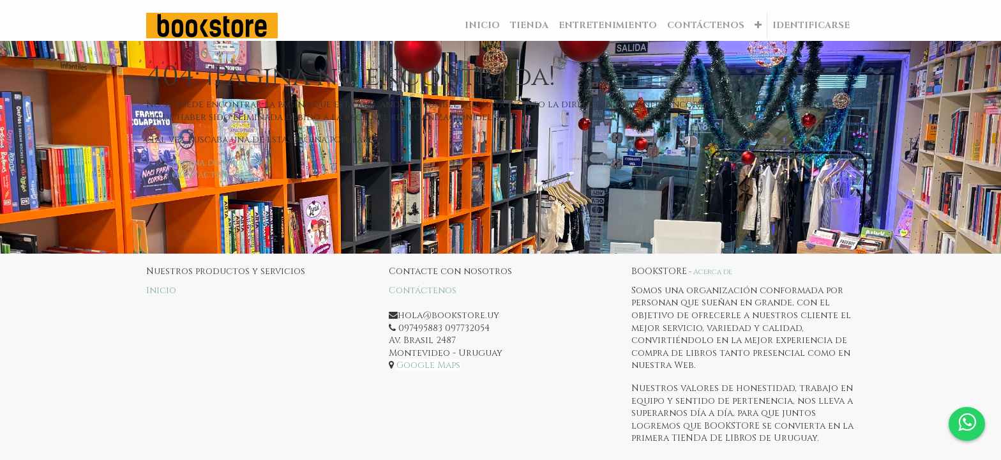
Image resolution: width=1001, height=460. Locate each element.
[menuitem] (482, 25)
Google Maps (428, 365)
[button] (758, 25)
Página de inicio (212, 163)
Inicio (161, 290)
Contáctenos (205, 175)
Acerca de (712, 272)
